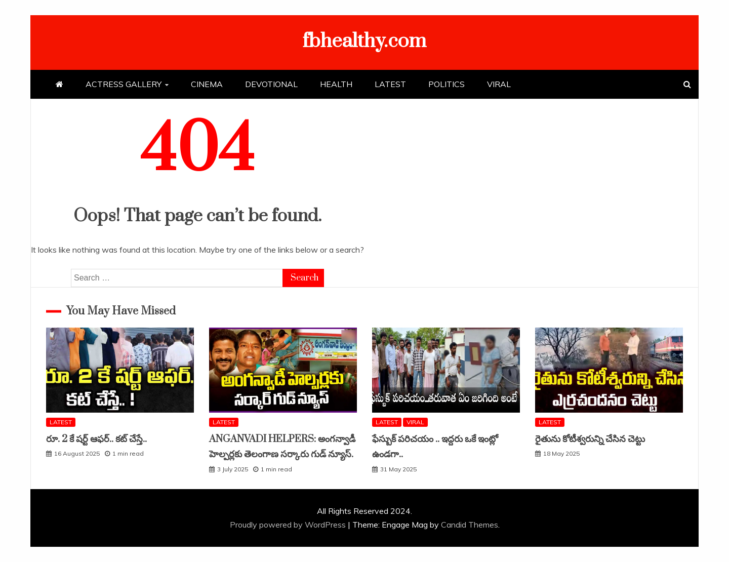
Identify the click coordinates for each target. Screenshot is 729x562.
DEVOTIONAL (271, 84)
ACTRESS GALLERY (123, 84)
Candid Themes (469, 524)
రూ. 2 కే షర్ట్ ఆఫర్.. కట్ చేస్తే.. (96, 439)
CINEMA (207, 84)
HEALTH (336, 84)
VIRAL (499, 84)
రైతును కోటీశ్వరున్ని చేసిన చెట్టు (590, 439)
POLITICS (446, 84)
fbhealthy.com (364, 41)
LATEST (390, 84)
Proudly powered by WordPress (289, 524)
